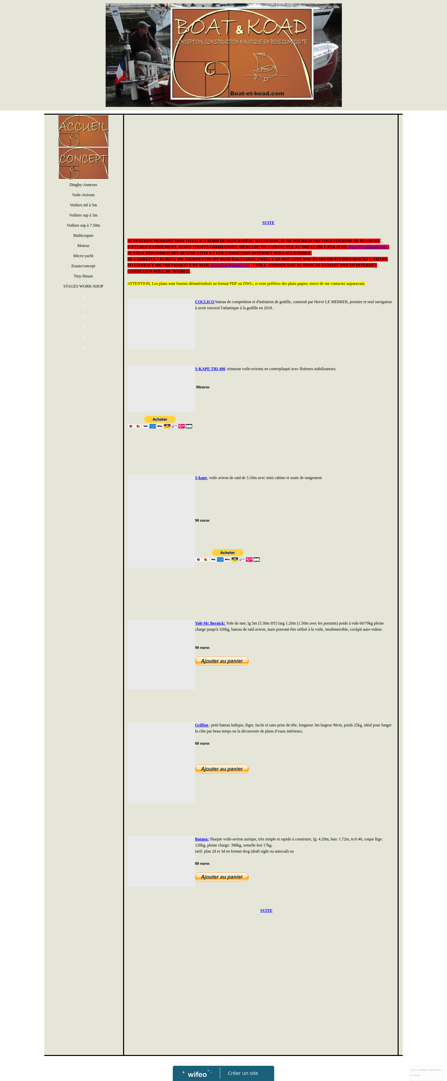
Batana (201, 839)
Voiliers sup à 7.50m (83, 225)
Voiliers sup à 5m (83, 215)
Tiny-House (83, 276)
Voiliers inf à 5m (83, 205)
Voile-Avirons (83, 195)
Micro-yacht (83, 255)
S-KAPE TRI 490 (210, 368)
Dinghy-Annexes (83, 184)
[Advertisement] (82, 490)
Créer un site (243, 1072)
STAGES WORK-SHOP (83, 286)
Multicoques (83, 235)
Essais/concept (83, 266)
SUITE (268, 222)
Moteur (83, 245)
